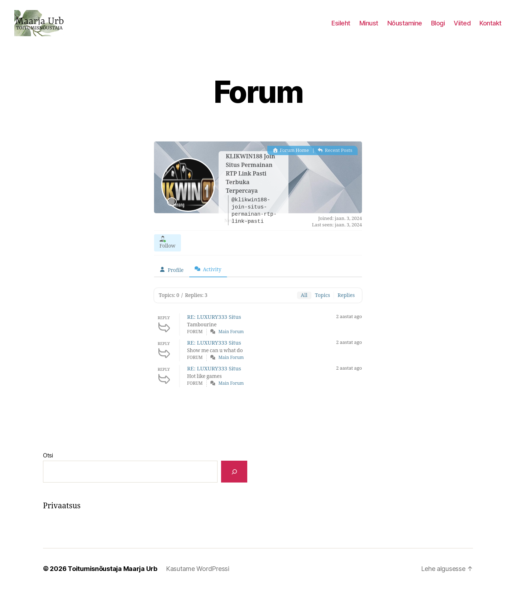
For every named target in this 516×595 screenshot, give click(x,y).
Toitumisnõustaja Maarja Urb (112, 575)
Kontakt (490, 26)
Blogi (438, 26)
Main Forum (231, 338)
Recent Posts (335, 156)
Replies (346, 301)
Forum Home (291, 156)
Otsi (48, 461)
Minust (368, 26)
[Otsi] (234, 478)
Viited (462, 26)
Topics (322, 301)
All (304, 301)
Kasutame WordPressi (197, 575)
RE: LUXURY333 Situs (214, 323)
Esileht (340, 26)
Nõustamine (404, 26)
